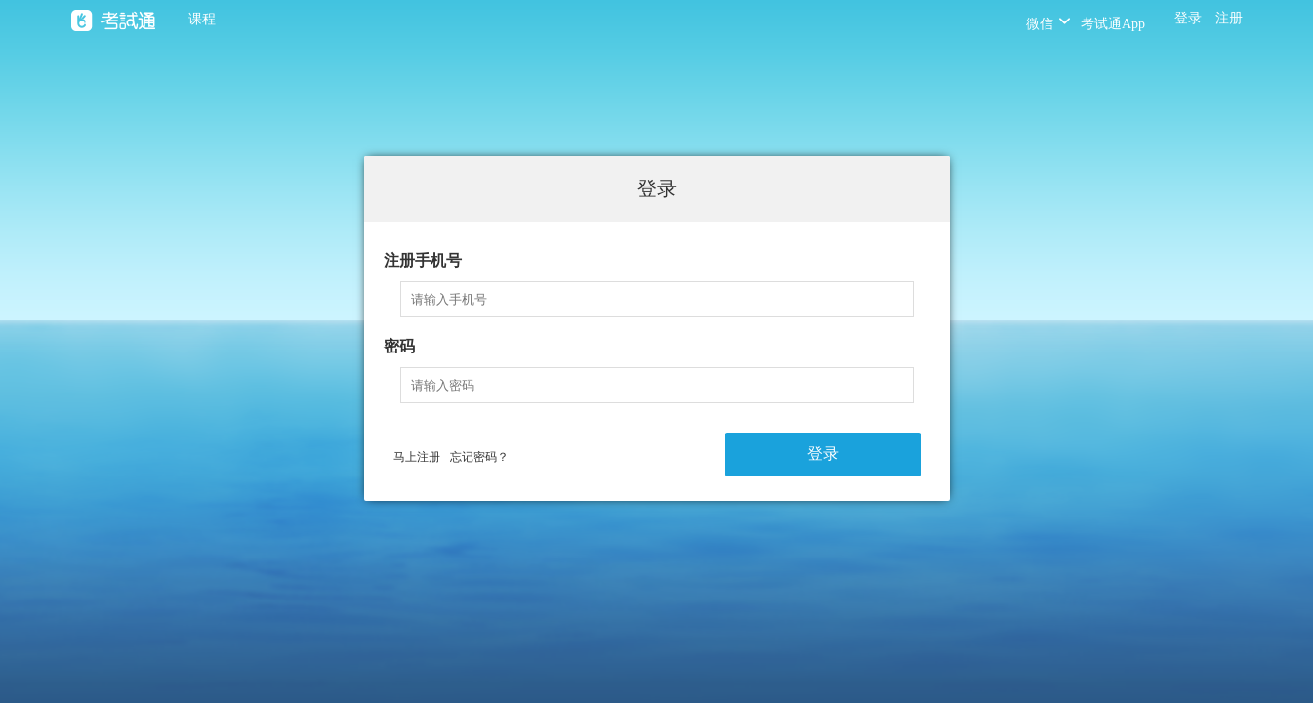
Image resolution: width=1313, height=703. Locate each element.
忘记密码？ (479, 457)
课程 (202, 19)
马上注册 (416, 457)
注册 (1229, 18)
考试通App (1113, 24)
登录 (1188, 18)
